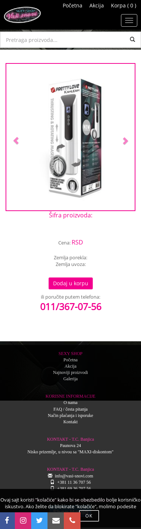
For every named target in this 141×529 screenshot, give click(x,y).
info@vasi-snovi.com (74, 476)
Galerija (70, 378)
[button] (16, 137)
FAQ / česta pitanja (70, 409)
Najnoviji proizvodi (70, 372)
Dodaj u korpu (70, 283)
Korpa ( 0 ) (123, 5)
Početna (72, 5)
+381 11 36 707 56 (74, 482)
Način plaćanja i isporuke (70, 415)
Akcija (96, 5)
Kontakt (70, 421)
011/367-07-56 (70, 306)
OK (89, 516)
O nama (70, 402)
